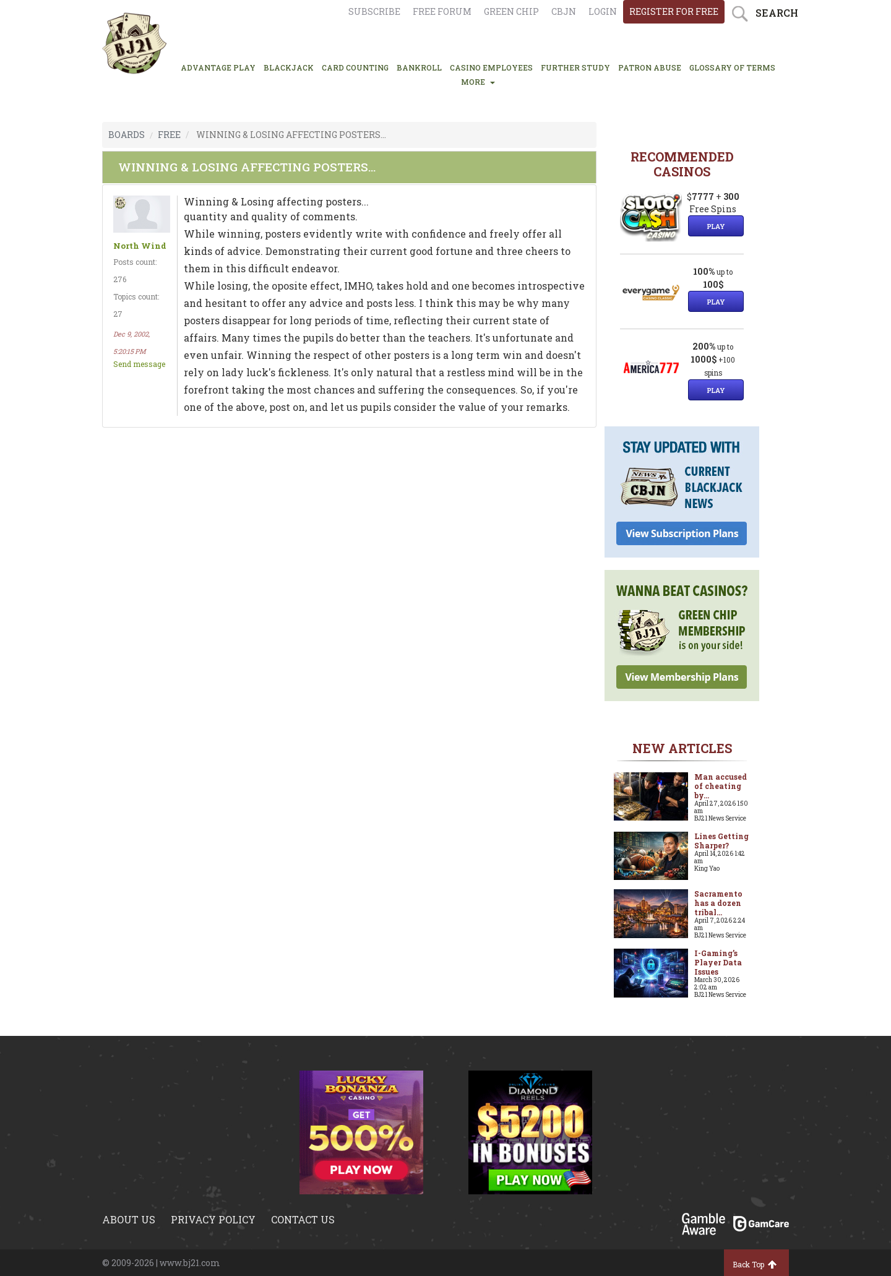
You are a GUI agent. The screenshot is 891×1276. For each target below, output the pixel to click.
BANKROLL (419, 67)
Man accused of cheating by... (720, 786)
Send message (139, 364)
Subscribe (374, 11)
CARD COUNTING (355, 67)
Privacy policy (213, 1219)
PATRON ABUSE (649, 67)
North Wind (139, 246)
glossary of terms (732, 67)
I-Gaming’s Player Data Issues (718, 962)
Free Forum (442, 11)
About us (128, 1219)
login (602, 11)
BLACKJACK (289, 67)
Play (716, 226)
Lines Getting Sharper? (721, 840)
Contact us (303, 1219)
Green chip (511, 11)
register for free (673, 11)
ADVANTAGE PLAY (218, 67)
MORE (478, 81)
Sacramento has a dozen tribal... (718, 903)
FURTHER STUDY (575, 67)
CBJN (563, 11)
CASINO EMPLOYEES (491, 67)
